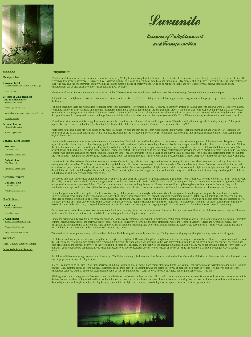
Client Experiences (13, 132)
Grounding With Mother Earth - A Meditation (24, 113)
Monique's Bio (11, 77)
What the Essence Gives (15, 154)
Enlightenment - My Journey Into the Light (23, 85)
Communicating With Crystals (18, 221)
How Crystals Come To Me (16, 232)
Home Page (9, 71)
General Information (13, 102)
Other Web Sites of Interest (17, 249)
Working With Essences (15, 108)
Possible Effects (12, 118)
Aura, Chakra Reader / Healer (19, 243)
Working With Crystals (14, 227)
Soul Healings (11, 91)
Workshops (9, 238)
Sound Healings (12, 213)
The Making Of (11, 149)
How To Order (11, 199)
